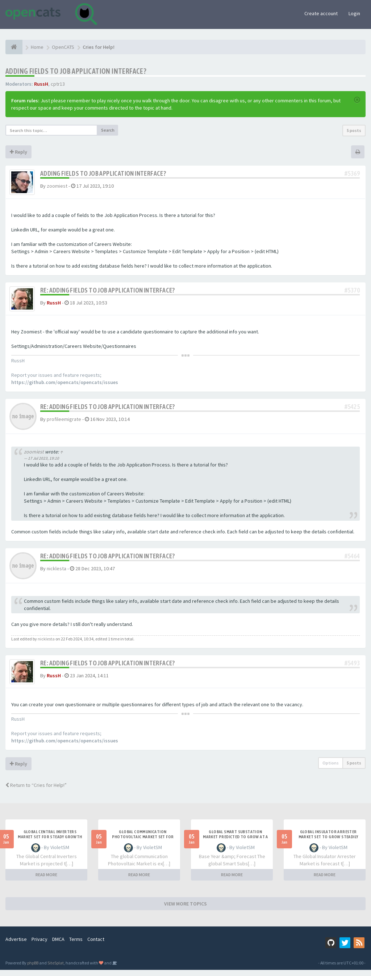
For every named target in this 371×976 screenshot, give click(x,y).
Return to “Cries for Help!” (36, 791)
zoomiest (57, 186)
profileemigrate (64, 423)
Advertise (16, 945)
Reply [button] (18, 152)
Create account (321, 13)
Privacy (39, 945)
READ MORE (46, 880)
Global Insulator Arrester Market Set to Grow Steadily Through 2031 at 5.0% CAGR (328, 843)
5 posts (354, 130)
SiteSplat (55, 969)
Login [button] (354, 13)
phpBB (32, 969)
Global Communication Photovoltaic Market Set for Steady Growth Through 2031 (143, 843)
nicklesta (56, 572)
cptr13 (58, 84)
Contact (95, 945)
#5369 (352, 173)
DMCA (58, 945)
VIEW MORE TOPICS (185, 910)
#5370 (352, 292)
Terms (76, 945)
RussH (41, 84)
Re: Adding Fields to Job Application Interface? (107, 292)
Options (330, 769)
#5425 (352, 410)
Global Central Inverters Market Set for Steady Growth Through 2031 (50, 843)
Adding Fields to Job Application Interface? (75, 71)
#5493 (352, 667)
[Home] (13, 47)
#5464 (352, 559)
